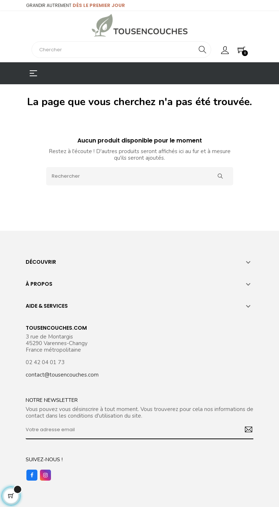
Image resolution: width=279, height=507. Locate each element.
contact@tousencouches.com (62, 374)
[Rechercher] (140, 176)
